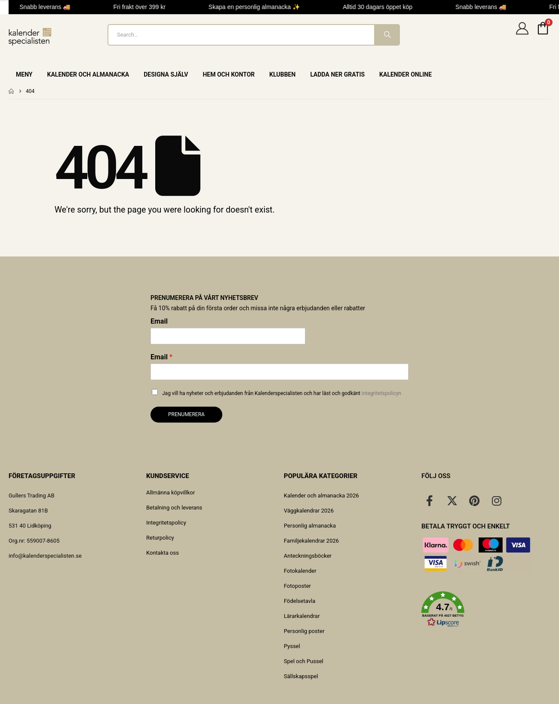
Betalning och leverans (174, 507)
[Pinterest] (474, 500)
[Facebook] (429, 500)
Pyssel (292, 646)
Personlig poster (304, 631)
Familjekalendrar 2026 (311, 540)
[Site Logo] (30, 37)
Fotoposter (297, 586)
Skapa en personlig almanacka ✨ (255, 6)
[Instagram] (496, 500)
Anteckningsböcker (308, 556)
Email (159, 321)
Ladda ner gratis (337, 74)
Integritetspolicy (166, 522)
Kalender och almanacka (88, 74)
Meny (24, 74)
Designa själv (166, 74)
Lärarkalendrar (302, 616)
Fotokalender (300, 571)
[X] (452, 500)
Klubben (282, 74)
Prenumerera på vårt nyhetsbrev (204, 297)
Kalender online (405, 74)
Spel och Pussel (303, 661)
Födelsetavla (299, 601)
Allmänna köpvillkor (170, 492)
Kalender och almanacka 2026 (321, 495)
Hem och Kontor (229, 74)
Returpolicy (160, 537)
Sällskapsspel (301, 676)
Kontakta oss (162, 553)
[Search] (386, 35)
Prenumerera (186, 414)
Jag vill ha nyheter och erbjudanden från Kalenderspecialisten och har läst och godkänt (281, 393)
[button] (485, 609)
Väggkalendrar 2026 (309, 510)
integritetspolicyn (381, 393)
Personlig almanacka (310, 525)
